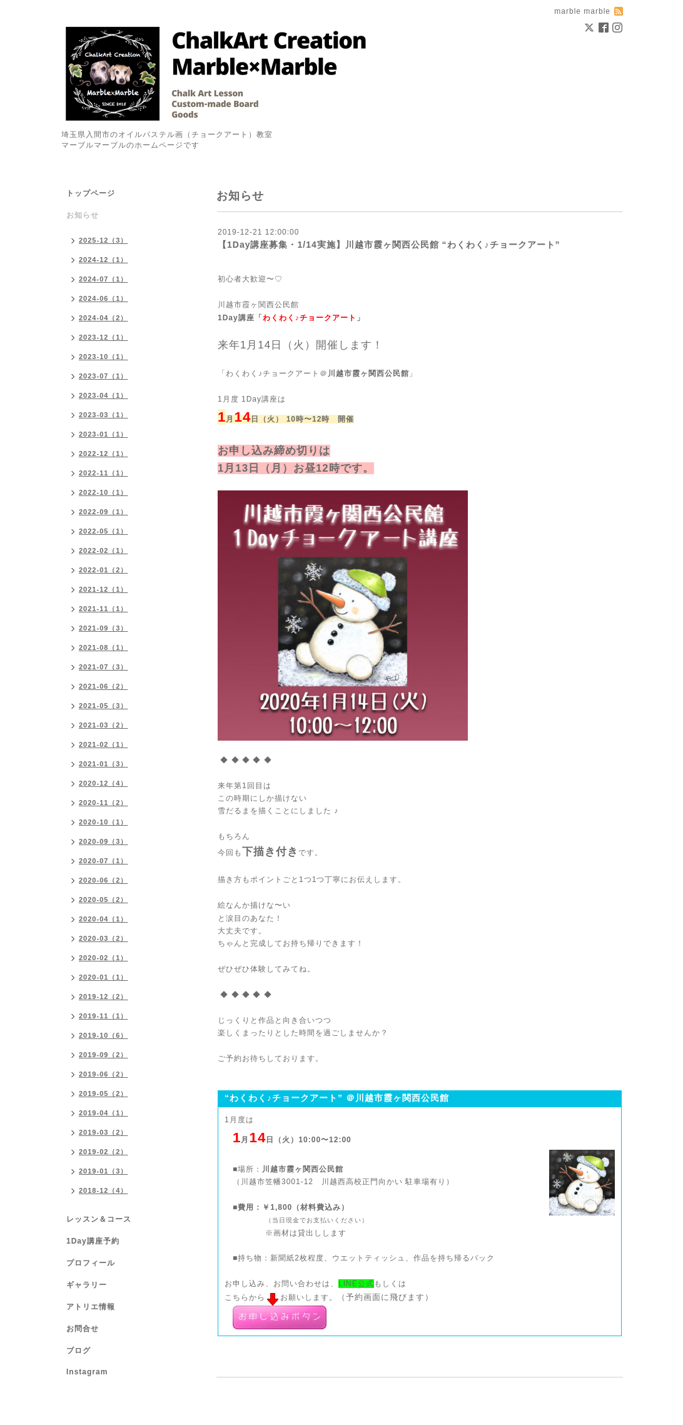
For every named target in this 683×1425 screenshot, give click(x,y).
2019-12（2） (103, 996)
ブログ (78, 1350)
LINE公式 (356, 1283)
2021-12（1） (103, 589)
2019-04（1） (103, 1113)
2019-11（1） (103, 1016)
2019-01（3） (103, 1171)
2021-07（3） (103, 667)
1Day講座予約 (92, 1241)
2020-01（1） (103, 977)
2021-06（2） (103, 686)
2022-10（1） (103, 492)
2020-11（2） (103, 802)
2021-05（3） (103, 705)
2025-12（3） (103, 240)
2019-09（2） (103, 1054)
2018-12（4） (103, 1190)
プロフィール (90, 1263)
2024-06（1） (103, 298)
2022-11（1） (103, 473)
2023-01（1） (103, 434)
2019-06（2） (103, 1074)
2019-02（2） (103, 1151)
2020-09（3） (103, 841)
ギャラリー (86, 1284)
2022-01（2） (103, 570)
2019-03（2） (103, 1132)
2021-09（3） (103, 628)
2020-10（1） (103, 822)
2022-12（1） (103, 453)
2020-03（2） (103, 938)
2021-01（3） (103, 764)
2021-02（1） (103, 744)
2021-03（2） (103, 725)
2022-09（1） (103, 511)
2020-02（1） (103, 957)
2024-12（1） (103, 259)
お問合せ (82, 1328)
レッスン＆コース (98, 1219)
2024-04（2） (103, 318)
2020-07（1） (103, 861)
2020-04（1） (103, 919)
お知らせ (82, 215)
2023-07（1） (103, 376)
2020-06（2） (103, 880)
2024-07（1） (103, 279)
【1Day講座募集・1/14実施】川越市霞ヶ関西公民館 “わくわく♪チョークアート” (389, 245)
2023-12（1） (103, 337)
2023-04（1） (103, 395)
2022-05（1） (103, 531)
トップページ (90, 193)
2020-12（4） (103, 783)
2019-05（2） (103, 1093)
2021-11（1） (103, 608)
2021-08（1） (103, 647)
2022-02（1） (103, 550)
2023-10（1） (103, 356)
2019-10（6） (103, 1035)
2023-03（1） (103, 414)
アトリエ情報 (90, 1306)
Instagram (87, 1371)
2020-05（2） (103, 899)
